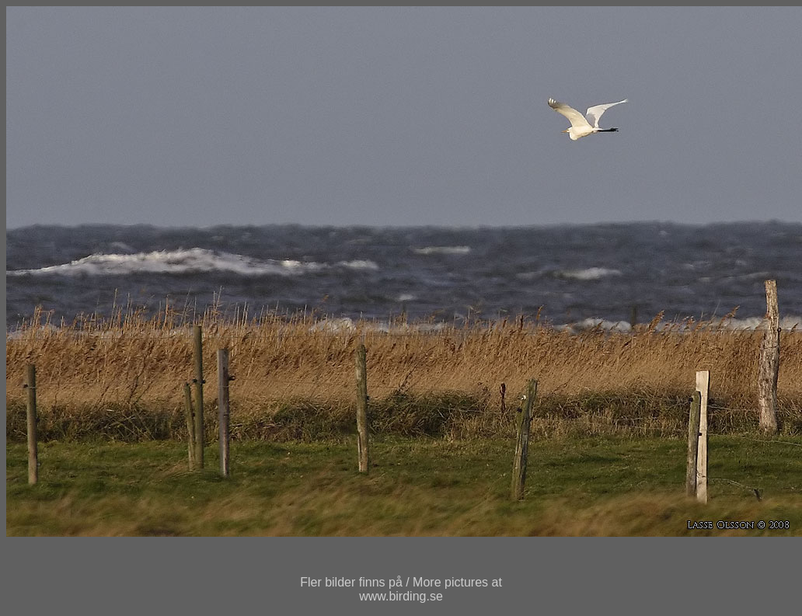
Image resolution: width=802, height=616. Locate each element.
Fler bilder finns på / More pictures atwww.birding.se (401, 589)
